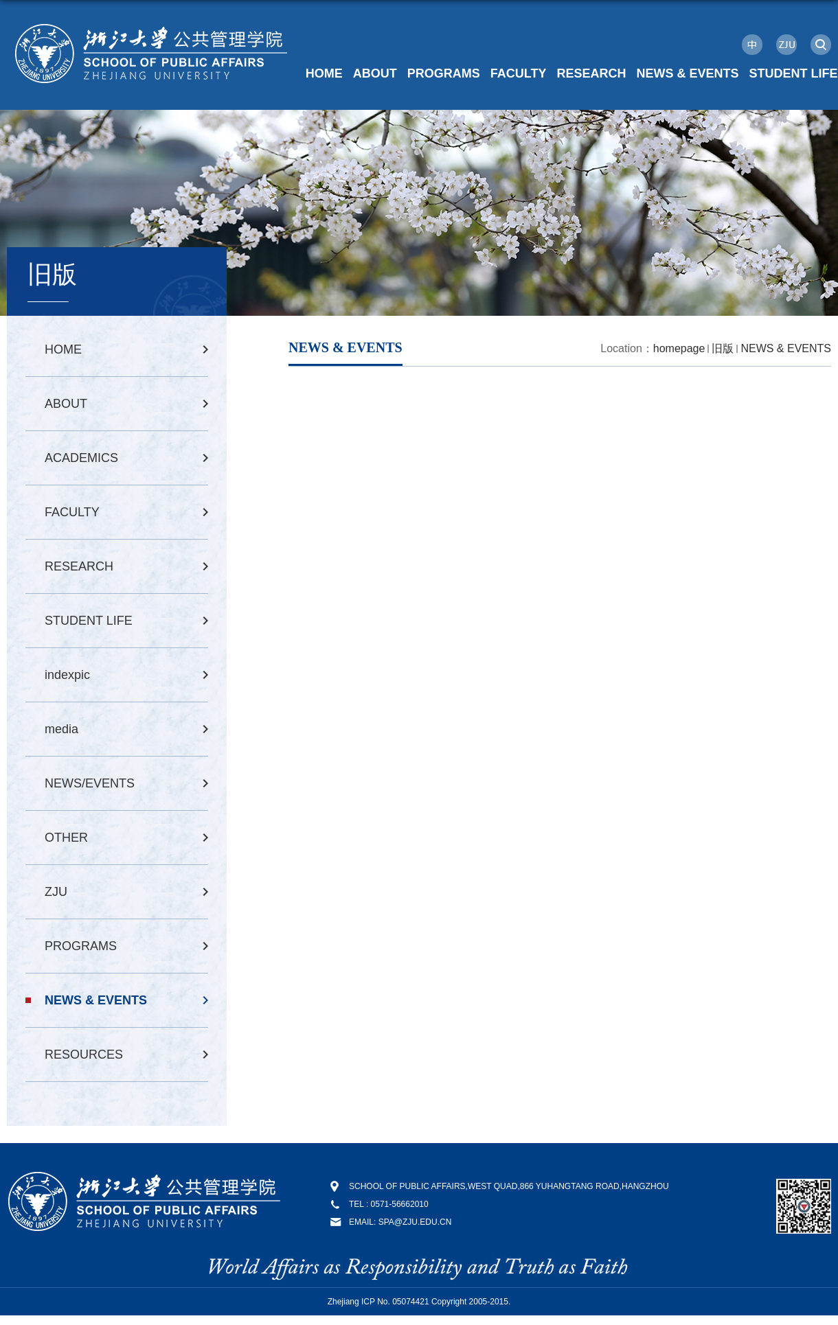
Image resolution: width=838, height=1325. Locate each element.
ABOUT (375, 73)
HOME (324, 73)
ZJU (786, 44)
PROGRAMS (443, 73)
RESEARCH (591, 73)
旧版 (723, 348)
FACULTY (518, 73)
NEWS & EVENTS (687, 73)
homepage (679, 348)
